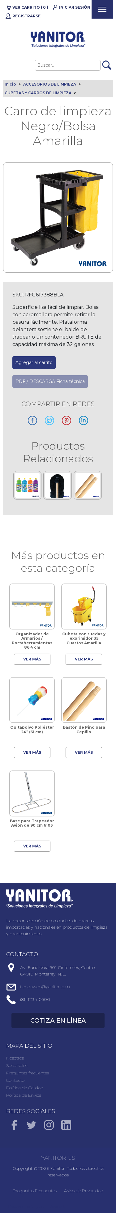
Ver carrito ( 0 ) (30, 7)
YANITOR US (58, 1157)
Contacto (15, 1080)
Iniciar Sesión (74, 7)
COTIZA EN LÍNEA (58, 1020)
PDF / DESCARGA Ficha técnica (50, 381)
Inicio (10, 84)
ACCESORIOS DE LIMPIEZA (49, 84)
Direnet (56, 1206)
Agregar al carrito (34, 362)
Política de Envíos (23, 1095)
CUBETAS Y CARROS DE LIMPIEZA (38, 93)
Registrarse (26, 16)
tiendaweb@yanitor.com (45, 986)
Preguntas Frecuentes (35, 1190)
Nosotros (15, 1058)
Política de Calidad (24, 1088)
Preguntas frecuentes (27, 1073)
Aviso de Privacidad (83, 1190)
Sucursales (16, 1065)
